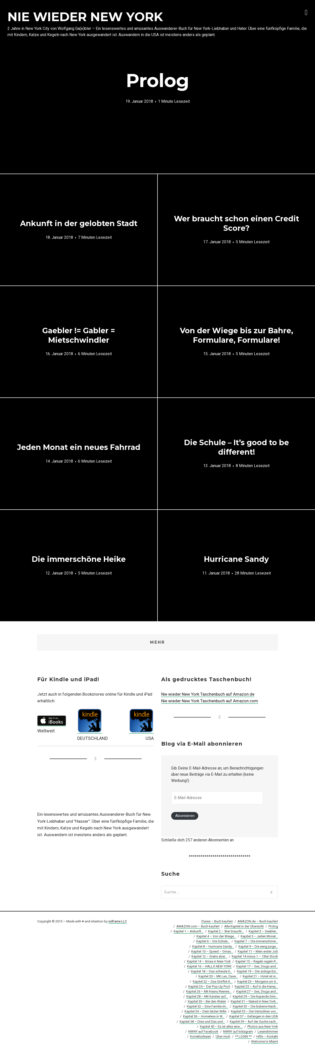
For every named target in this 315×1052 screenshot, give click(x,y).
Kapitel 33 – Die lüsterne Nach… (255, 1007)
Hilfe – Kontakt (267, 1037)
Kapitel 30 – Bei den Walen (207, 1002)
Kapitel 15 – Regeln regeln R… (257, 962)
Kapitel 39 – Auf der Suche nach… (254, 1022)
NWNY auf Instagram (238, 1032)
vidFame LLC (117, 921)
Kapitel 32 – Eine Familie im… (207, 1007)
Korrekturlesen (200, 1037)
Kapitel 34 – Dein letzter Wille (205, 1012)
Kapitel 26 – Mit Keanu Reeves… (209, 992)
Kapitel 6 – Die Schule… (213, 942)
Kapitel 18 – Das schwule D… (211, 972)
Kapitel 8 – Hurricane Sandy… (213, 947)
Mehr (157, 642)
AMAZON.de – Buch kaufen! (257, 921)
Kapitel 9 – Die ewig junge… (258, 947)
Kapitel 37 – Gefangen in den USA (253, 1017)
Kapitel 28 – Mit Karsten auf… (207, 997)
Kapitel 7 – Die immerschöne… (256, 942)
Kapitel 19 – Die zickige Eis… (257, 972)
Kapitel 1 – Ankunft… (188, 932)
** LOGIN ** (243, 1037)
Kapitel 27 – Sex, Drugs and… (257, 992)
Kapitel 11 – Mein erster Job (258, 952)
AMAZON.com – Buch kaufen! (198, 927)
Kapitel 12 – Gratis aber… (209, 956)
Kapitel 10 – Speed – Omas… (212, 952)
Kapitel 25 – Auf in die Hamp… (256, 987)
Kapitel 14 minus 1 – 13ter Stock (255, 956)
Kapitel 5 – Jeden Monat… (259, 937)
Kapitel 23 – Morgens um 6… (257, 982)
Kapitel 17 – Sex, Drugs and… (257, 967)
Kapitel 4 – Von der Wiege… (216, 937)
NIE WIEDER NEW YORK (85, 16)
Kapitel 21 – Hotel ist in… (260, 977)
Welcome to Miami (264, 1042)
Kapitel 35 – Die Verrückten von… (254, 1012)
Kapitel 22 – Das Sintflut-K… (213, 982)
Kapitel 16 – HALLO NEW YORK (209, 967)
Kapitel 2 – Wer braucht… (226, 932)
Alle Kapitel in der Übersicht (244, 927)
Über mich (223, 1037)
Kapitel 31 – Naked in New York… (254, 1002)
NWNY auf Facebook (203, 1032)
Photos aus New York (262, 1027)
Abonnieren (185, 816)
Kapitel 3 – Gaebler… (263, 932)
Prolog (273, 927)
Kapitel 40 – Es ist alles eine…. (221, 1027)
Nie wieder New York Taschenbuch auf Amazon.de (207, 694)
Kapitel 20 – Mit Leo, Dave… (218, 977)
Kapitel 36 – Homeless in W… (204, 1017)
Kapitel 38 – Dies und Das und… (202, 1022)
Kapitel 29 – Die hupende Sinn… (255, 997)
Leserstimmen (268, 1032)
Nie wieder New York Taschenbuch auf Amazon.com (209, 701)
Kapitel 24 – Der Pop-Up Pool (209, 987)
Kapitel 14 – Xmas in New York (209, 962)
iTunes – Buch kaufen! (217, 921)
